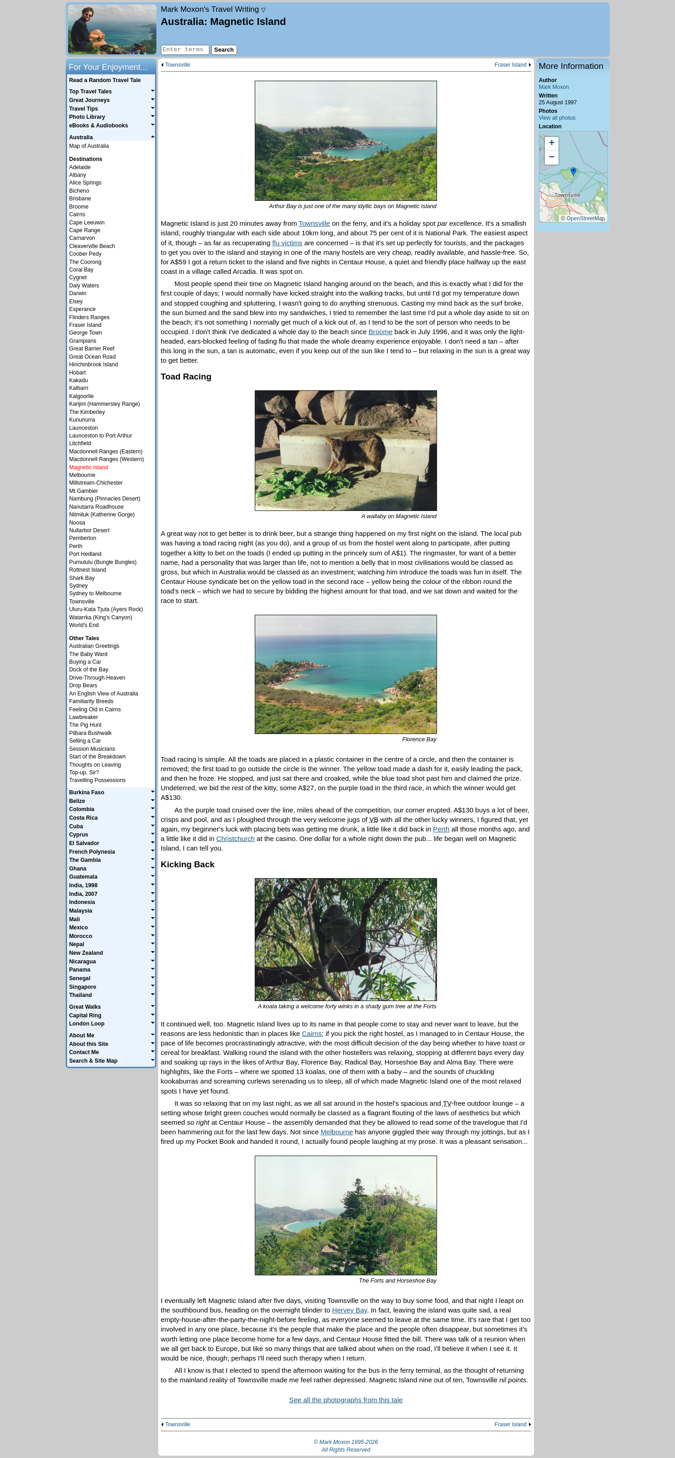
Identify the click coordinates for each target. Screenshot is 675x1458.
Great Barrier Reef (92, 348)
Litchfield (80, 443)
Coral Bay (81, 270)
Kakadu (78, 380)
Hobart (77, 372)
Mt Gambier (83, 491)
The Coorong (85, 262)
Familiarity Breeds (91, 701)
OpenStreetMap (586, 218)
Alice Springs (85, 183)
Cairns (312, 1033)
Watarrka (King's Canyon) (100, 617)
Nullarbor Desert (89, 530)
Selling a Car (85, 741)
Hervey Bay (349, 1310)
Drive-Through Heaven (97, 678)
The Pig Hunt (85, 725)
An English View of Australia (103, 693)
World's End (84, 625)
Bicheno (79, 191)
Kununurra (82, 420)
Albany (77, 175)
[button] (573, 172)
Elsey (76, 301)
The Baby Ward (88, 654)
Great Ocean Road (92, 357)
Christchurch (235, 838)
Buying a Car (85, 662)
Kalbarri (78, 388)
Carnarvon (82, 238)
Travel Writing (213, 9)
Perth (441, 829)
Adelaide (80, 167)
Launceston (83, 428)
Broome (381, 331)
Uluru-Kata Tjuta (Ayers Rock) (106, 609)
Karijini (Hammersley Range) (104, 404)
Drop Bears (83, 685)
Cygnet (78, 277)
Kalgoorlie (81, 396)
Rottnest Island (88, 570)
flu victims (287, 243)
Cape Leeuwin (87, 222)
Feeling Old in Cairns (95, 709)
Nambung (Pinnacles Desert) (105, 499)
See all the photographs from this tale (346, 1400)
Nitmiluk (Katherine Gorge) (102, 514)
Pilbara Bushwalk (90, 733)
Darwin (78, 293)
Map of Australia (89, 146)
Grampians (83, 341)
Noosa (77, 523)
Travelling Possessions (97, 780)
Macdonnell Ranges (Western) (106, 459)
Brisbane (80, 198)
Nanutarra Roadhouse (96, 507)
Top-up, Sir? (84, 772)
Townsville (177, 65)
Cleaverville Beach (92, 246)
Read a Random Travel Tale (105, 80)
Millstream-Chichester (96, 483)
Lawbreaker (83, 717)
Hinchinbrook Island (93, 364)
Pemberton (83, 538)
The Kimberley (87, 412)
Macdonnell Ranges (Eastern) (106, 451)
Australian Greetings (94, 646)
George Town (85, 333)
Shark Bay (82, 578)
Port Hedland (85, 554)
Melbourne (337, 1132)
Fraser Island (510, 65)
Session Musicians (92, 749)
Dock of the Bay (88, 669)
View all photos (557, 118)
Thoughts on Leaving (95, 765)
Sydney (78, 586)
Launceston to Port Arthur (100, 436)
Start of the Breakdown (97, 756)
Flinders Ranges (89, 317)
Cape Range (85, 230)
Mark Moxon (554, 87)
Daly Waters (84, 285)
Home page (112, 29)
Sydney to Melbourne (95, 593)
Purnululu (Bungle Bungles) (103, 562)
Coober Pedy (85, 254)
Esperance (82, 309)
